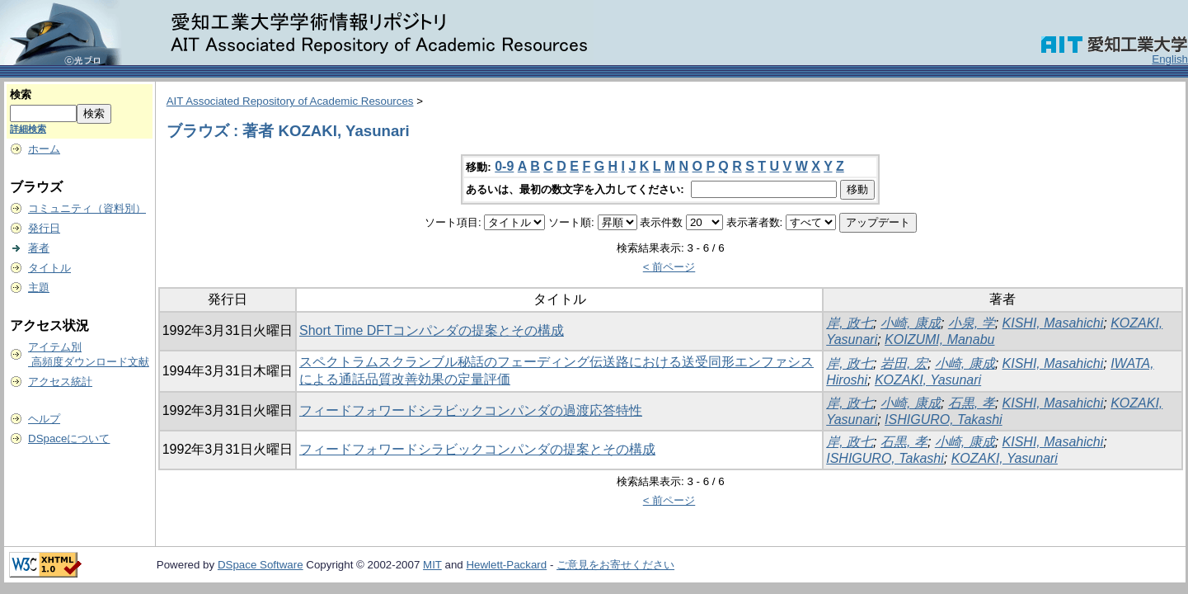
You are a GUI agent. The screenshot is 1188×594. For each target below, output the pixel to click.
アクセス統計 (60, 381)
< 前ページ (669, 267)
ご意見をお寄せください (615, 565)
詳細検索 (28, 129)
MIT (432, 565)
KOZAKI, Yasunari (928, 380)
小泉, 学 (971, 323)
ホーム (44, 149)
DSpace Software (260, 565)
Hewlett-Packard (506, 565)
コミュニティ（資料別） (87, 208)
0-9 (504, 166)
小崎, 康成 (910, 323)
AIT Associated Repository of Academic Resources (290, 101)
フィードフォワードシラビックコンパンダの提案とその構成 (477, 449)
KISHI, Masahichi (1053, 323)
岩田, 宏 (903, 363)
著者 (38, 248)
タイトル (49, 268)
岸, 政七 (849, 323)
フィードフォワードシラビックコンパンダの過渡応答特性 (470, 410)
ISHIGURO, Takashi (944, 419)
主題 (38, 287)
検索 (20, 94)
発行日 (44, 228)
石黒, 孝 (971, 403)
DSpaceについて (69, 438)
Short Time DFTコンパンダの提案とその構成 (431, 330)
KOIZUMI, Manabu (939, 339)
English (1170, 59)
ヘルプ (44, 418)
